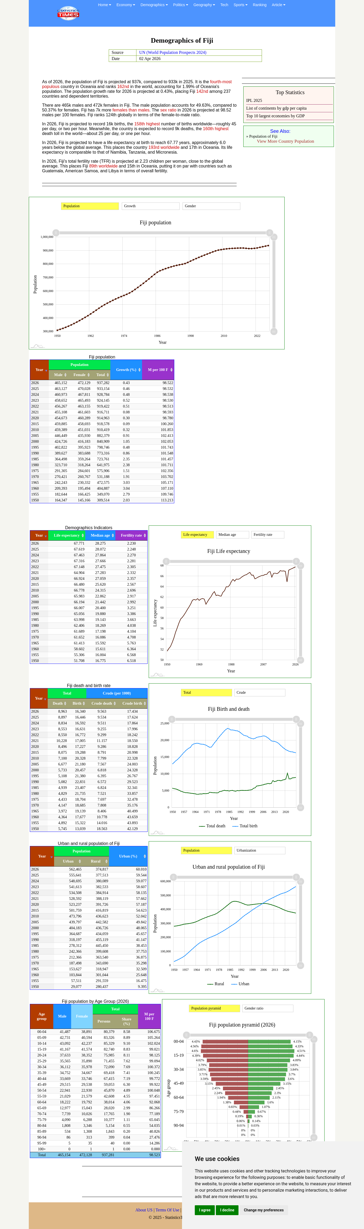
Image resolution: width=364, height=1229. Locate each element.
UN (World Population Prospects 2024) (172, 52)
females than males (130, 110)
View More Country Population (285, 141)
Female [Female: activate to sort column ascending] (80, 375)
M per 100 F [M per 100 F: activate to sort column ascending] (158, 370)
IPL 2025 (254, 100)
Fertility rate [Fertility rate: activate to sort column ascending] (131, 535)
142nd (202, 91)
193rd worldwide (164, 147)
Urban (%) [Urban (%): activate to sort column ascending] (128, 856)
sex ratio (168, 110)
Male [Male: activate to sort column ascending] (58, 375)
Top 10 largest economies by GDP (275, 116)
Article (278, 5)
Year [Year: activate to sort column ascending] (39, 370)
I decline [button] (227, 1210)
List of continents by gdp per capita (276, 108)
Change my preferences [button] (264, 1210)
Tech (224, 5)
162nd (123, 86)
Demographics (154, 5)
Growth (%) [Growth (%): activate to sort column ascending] (126, 370)
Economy (125, 5)
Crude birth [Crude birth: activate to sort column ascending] (132, 703)
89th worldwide (103, 166)
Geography (204, 5)
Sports (241, 5)
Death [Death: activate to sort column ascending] (58, 703)
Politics (180, 5)
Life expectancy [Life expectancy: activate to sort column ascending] (66, 535)
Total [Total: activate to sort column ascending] (100, 375)
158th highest (147, 124)
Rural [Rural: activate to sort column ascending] (95, 861)
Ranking (259, 5)
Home (104, 5)
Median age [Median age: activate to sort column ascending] (100, 535)
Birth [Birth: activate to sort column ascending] (77, 703)
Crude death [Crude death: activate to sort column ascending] (101, 703)
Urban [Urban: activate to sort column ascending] (68, 861)
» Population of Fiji (261, 136)
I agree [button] (205, 1210)
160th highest (216, 128)
